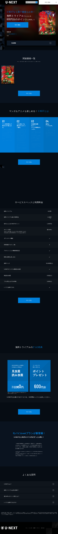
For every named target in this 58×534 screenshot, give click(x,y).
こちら (24, 148)
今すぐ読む (47, 2)
